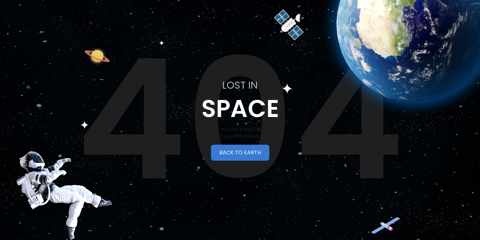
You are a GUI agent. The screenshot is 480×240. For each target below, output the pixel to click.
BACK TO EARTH (240, 152)
